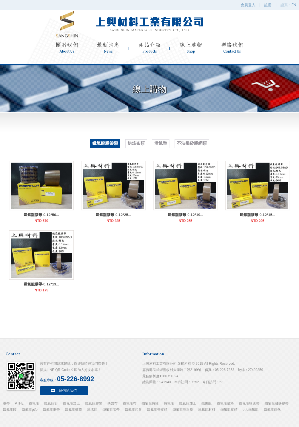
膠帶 (6, 403)
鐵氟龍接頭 (228, 410)
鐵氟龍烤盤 (133, 410)
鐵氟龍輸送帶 (249, 403)
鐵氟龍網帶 (51, 410)
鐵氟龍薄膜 (73, 410)
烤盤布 (112, 403)
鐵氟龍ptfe (30, 410)
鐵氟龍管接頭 (157, 410)
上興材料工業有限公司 (149, 24)
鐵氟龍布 (129, 403)
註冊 (268, 5)
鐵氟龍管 (51, 403)
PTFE (19, 403)
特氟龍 (169, 403)
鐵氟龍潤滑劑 (183, 410)
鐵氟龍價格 (225, 403)
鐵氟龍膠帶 (93, 403)
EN (294, 5)
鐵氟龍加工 (71, 403)
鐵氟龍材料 (206, 410)
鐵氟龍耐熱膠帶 (276, 403)
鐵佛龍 (206, 403)
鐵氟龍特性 (150, 403)
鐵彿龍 (92, 410)
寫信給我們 (68, 390)
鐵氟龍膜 (10, 410)
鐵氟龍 (34, 403)
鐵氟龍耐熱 (272, 410)
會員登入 (248, 5)
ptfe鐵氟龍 (251, 410)
